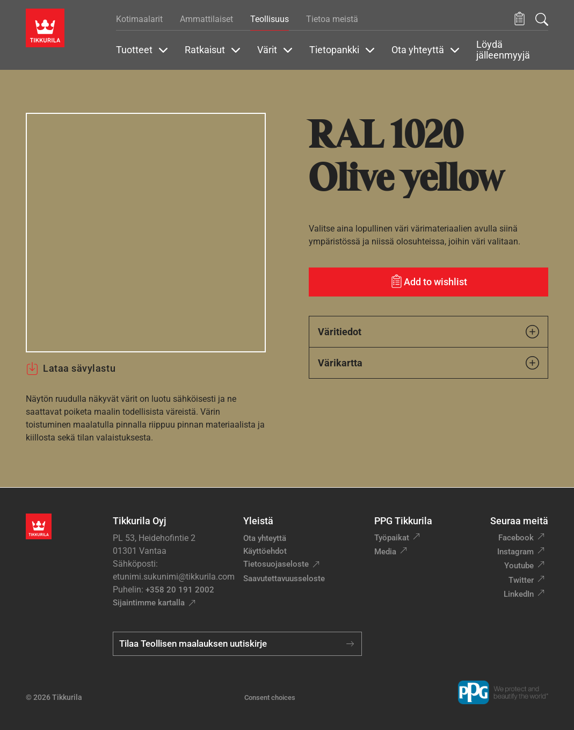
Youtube (519, 565)
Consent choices (269, 697)
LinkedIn (519, 594)
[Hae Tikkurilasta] (541, 19)
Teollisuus (269, 19)
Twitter (521, 580)
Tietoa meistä (332, 19)
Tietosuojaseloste (276, 564)
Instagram (515, 551)
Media (385, 551)
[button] (519, 19)
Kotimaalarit (139, 19)
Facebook (516, 538)
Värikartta (429, 363)
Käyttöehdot (265, 551)
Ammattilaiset (206, 19)
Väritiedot (429, 331)
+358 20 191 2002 (180, 590)
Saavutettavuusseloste (284, 578)
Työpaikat (391, 538)
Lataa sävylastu (70, 368)
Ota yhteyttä (264, 538)
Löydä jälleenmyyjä (503, 50)
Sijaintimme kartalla (149, 603)
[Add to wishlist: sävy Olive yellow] (429, 282)
